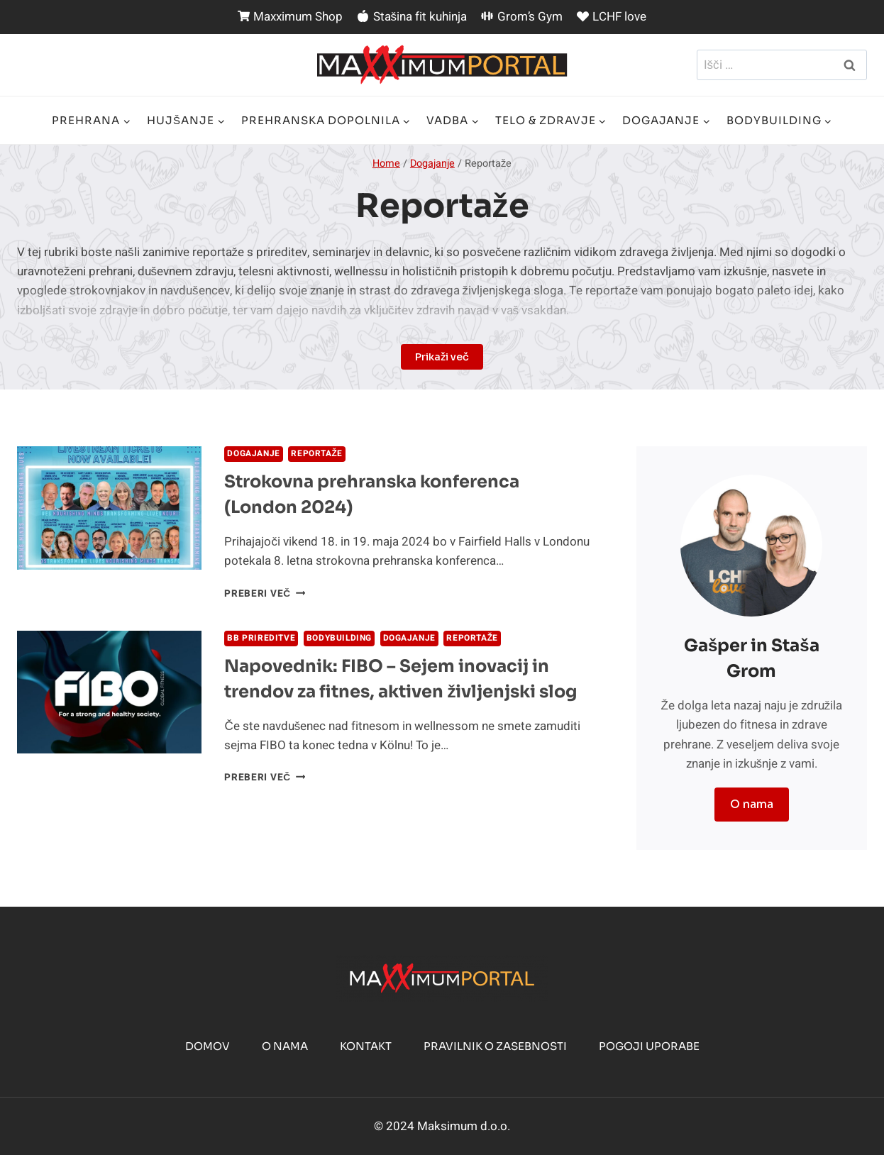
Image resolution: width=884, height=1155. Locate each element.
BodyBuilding (339, 638)
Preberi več (264, 594)
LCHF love (611, 17)
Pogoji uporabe (649, 1046)
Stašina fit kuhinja (412, 17)
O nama (285, 1046)
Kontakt (366, 1046)
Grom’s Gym (521, 17)
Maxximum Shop (290, 17)
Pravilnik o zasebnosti (495, 1046)
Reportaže (317, 454)
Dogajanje (253, 454)
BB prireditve (261, 638)
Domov (207, 1046)
